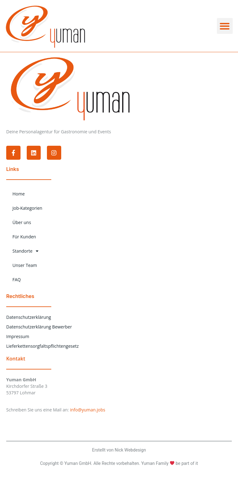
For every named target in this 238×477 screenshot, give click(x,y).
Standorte (25, 251)
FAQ (16, 279)
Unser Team (24, 265)
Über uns (21, 222)
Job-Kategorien (27, 208)
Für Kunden (24, 237)
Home (18, 194)
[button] (225, 26)
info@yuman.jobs (87, 410)
